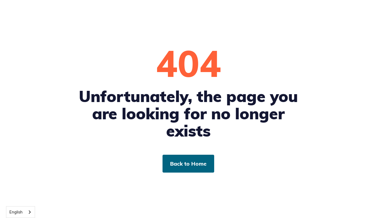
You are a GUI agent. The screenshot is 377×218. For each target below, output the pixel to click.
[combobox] (20, 212)
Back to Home (188, 163)
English (16, 212)
